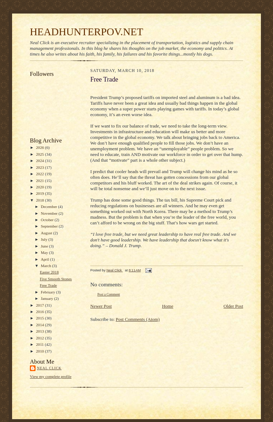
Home (167, 306)
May (45, 252)
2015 (40, 318)
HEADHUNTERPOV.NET (86, 31)
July (44, 239)
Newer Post (101, 306)
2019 (40, 193)
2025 (40, 154)
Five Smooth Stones (56, 279)
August (47, 233)
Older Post (233, 306)
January (47, 298)
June (45, 246)
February (48, 292)
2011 (40, 344)
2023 (40, 167)
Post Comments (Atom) (138, 319)
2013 (40, 331)
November (50, 213)
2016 (40, 311)
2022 (40, 174)
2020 (40, 187)
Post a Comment (108, 294)
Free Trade (48, 285)
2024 (40, 160)
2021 (40, 180)
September (50, 226)
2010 (40, 351)
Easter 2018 (49, 272)
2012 (40, 338)
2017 (40, 305)
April (45, 259)
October (48, 220)
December (49, 206)
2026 (40, 147)
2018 (40, 200)
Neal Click (49, 368)
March (46, 266)
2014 (40, 325)
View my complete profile (50, 376)
